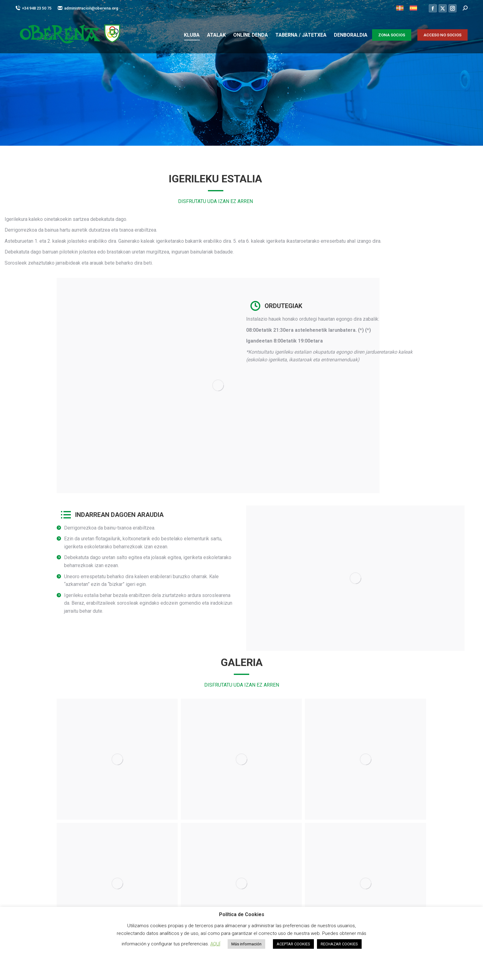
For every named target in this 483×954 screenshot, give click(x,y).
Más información (246, 944)
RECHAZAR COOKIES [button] (339, 944)
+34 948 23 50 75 (33, 8)
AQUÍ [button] (215, 944)
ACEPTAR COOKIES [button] (293, 944)
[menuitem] (400, 8)
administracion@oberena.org (88, 8)
